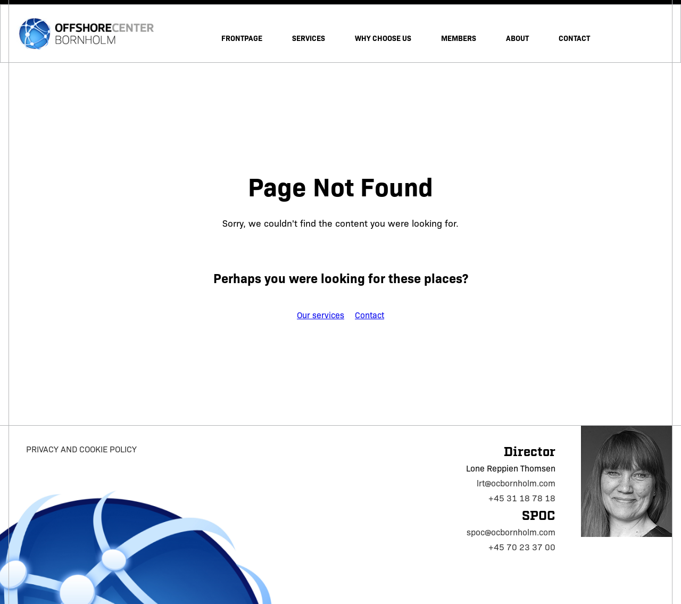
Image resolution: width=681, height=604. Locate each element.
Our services (320, 314)
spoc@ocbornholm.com (511, 531)
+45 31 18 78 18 (521, 497)
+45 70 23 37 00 (521, 546)
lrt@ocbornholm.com (516, 483)
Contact (369, 314)
